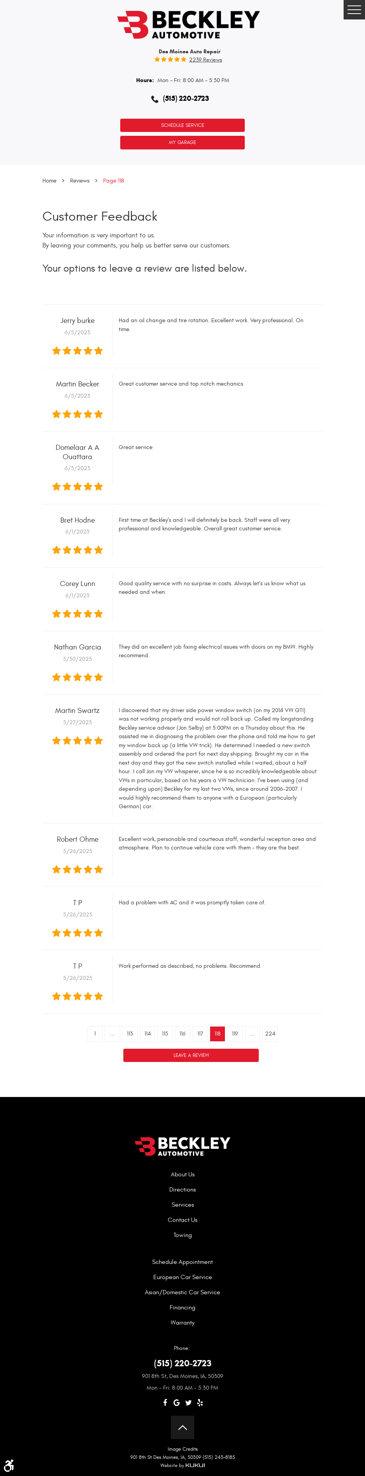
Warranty (183, 1322)
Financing (182, 1307)
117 (200, 1033)
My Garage (182, 142)
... (112, 1033)
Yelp (200, 1402)
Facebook (165, 1402)
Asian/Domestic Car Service (182, 1292)
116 (182, 1033)
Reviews (79, 180)
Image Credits (183, 1449)
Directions (182, 1189)
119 (235, 1033)
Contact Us (182, 1219)
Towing (183, 1235)
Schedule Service (182, 125)
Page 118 (113, 180)
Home (49, 180)
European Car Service (182, 1277)
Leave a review (191, 1055)
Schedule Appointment (182, 1261)
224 (270, 1033)
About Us (183, 1174)
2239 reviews (205, 60)
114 (147, 1033)
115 (165, 1033)
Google (176, 1402)
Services (183, 1204)
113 (130, 1033)
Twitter (188, 1402)
